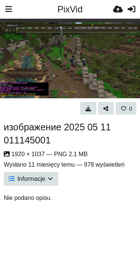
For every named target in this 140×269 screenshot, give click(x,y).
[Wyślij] (118, 9)
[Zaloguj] (131, 9)
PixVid (70, 9)
